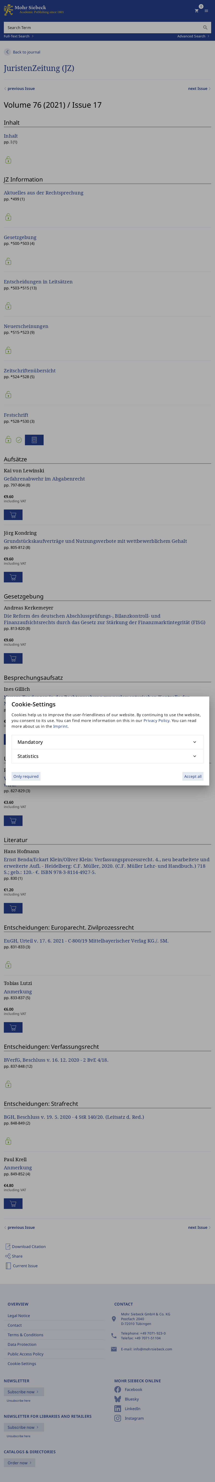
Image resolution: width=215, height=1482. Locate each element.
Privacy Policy (156, 720)
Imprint (60, 726)
